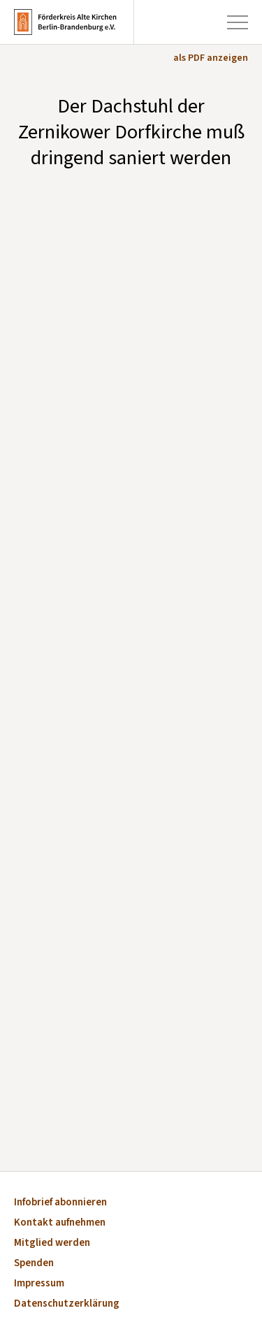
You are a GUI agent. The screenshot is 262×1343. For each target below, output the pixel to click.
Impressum (39, 1284)
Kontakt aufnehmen (59, 1223)
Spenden (34, 1263)
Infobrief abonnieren (60, 1203)
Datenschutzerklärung (66, 1304)
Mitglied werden (52, 1243)
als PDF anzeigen (210, 58)
